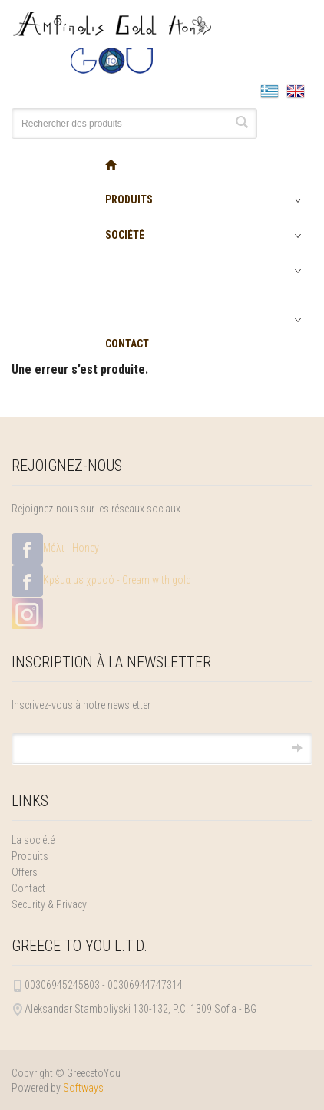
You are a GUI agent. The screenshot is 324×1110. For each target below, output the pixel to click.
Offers (25, 872)
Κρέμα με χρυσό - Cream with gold (101, 581)
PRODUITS (129, 199)
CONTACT (127, 344)
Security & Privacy (49, 904)
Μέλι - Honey (55, 549)
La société (33, 840)
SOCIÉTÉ (124, 235)
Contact (28, 888)
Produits (30, 856)
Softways (83, 1088)
